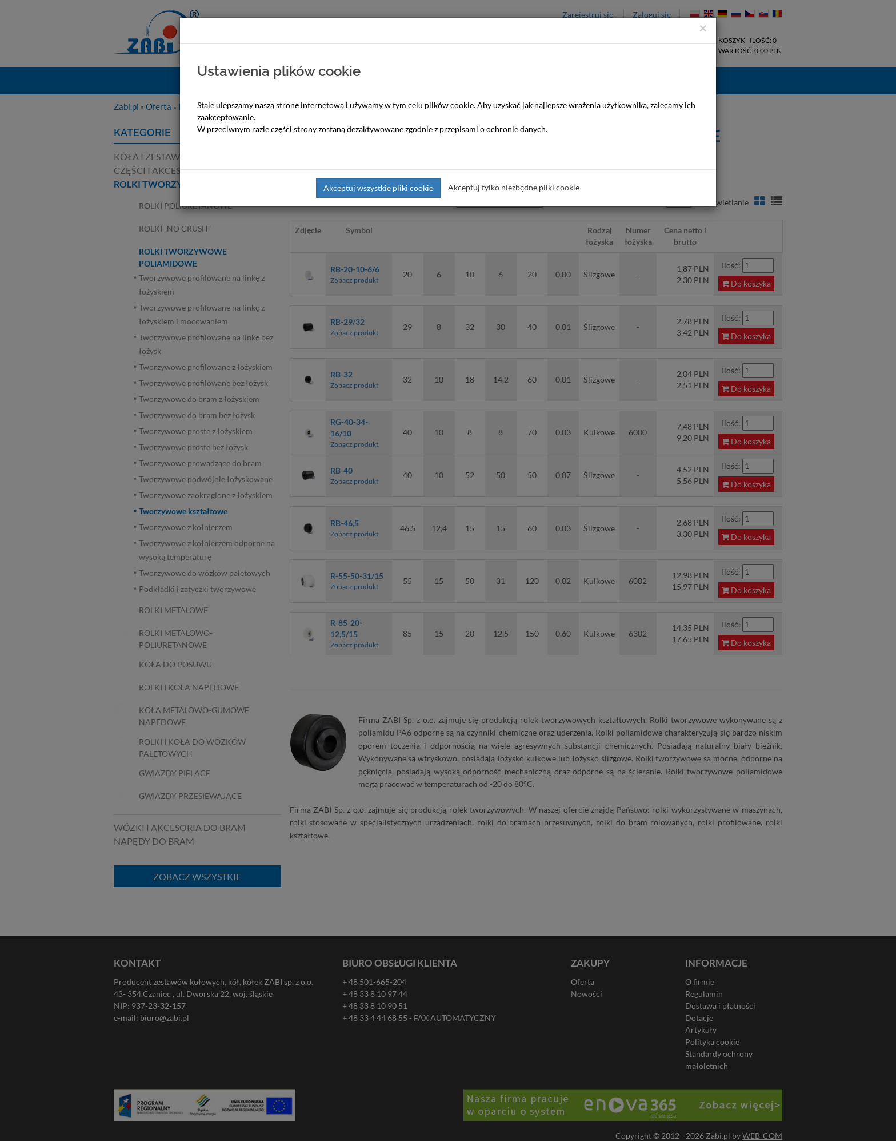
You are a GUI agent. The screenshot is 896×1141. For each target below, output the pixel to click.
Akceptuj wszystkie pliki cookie (378, 188)
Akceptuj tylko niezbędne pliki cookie (513, 187)
